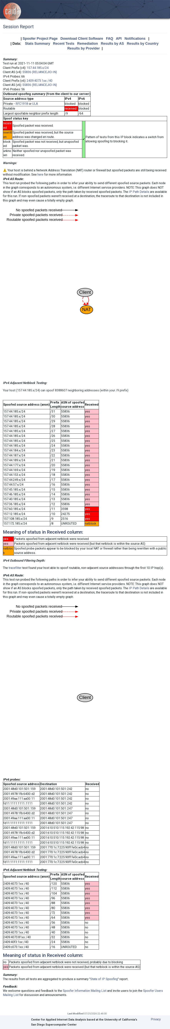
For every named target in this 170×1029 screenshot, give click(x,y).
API (119, 38)
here (40, 174)
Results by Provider (83, 48)
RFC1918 (22, 104)
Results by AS (112, 43)
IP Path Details (139, 192)
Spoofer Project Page (40, 38)
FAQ (109, 38)
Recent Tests (63, 43)
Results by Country (142, 43)
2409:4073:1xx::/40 (39, 81)
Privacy (156, 1019)
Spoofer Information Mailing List (84, 991)
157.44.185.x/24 (38, 68)
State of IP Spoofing (104, 979)
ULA (35, 104)
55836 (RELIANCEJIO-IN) (39, 72)
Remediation (87, 43)
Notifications (134, 38)
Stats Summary (37, 43)
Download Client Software (82, 38)
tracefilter (15, 568)
